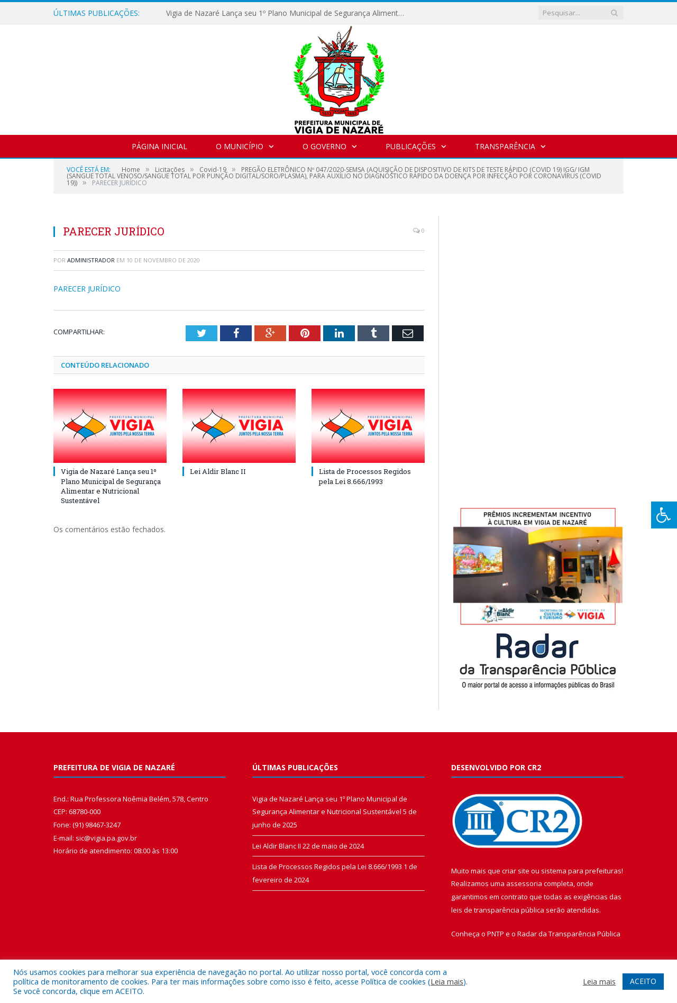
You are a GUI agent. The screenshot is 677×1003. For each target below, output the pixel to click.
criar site (515, 871)
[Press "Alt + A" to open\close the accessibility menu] (664, 515)
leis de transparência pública (497, 910)
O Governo (324, 146)
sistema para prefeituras (581, 871)
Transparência (505, 146)
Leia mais (447, 981)
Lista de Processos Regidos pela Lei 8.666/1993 (365, 476)
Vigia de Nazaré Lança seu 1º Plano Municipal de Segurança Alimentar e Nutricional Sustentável (287, 13)
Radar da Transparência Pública (568, 933)
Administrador (91, 260)
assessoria (524, 883)
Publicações (411, 146)
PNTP (495, 933)
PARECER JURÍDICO (87, 289)
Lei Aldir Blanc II (218, 471)
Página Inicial (159, 146)
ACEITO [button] (643, 981)
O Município (239, 146)
